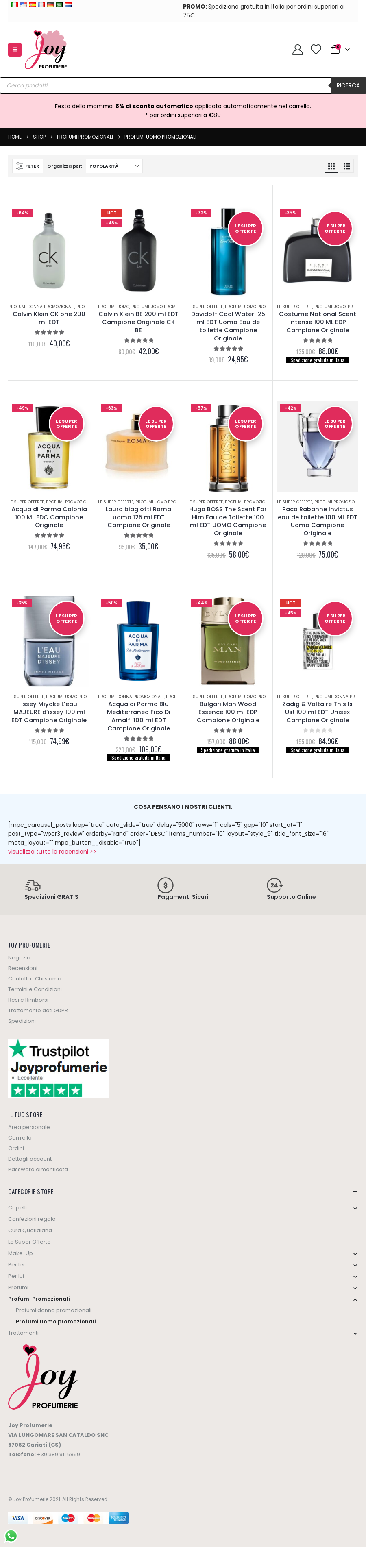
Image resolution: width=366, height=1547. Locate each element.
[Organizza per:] (114, 166)
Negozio (19, 957)
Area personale (29, 1127)
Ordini (16, 1148)
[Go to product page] (49, 251)
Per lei (16, 1264)
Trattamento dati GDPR (38, 1010)
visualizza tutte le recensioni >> (52, 852)
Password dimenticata (38, 1169)
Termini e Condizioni (35, 989)
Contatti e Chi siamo (34, 979)
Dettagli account (30, 1159)
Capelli (17, 1207)
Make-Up (20, 1253)
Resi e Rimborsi (28, 1000)
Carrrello (20, 1138)
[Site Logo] (46, 49)
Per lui (16, 1276)
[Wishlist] (315, 49)
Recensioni (22, 968)
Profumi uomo (113, 307)
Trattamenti (23, 1333)
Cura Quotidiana (30, 1230)
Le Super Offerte (205, 307)
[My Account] (297, 49)
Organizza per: (64, 166)
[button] (15, 50)
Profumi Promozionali (71, 502)
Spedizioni (22, 1021)
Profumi (18, 1287)
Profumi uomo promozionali (162, 307)
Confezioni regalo (32, 1219)
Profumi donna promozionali (41, 307)
